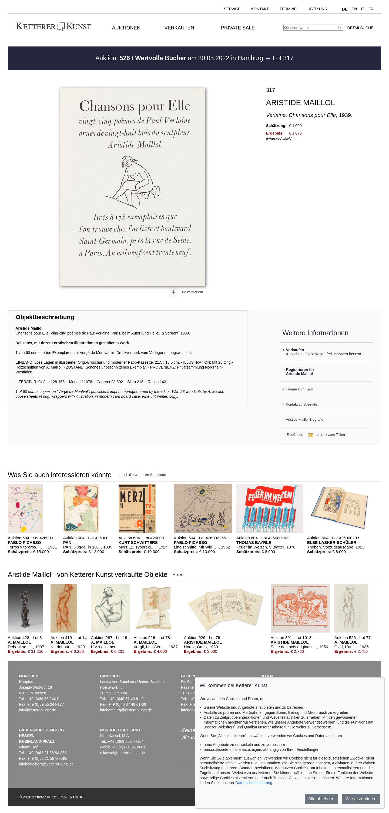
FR (371, 9)
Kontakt (260, 9)
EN (354, 9)
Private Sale (238, 28)
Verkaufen (179, 28)
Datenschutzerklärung (253, 783)
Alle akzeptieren (361, 799)
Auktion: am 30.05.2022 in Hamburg (180, 58)
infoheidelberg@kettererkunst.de (46, 764)
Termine (288, 9)
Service (232, 9)
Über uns (317, 9)
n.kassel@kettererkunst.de (122, 753)
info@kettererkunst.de (37, 710)
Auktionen (126, 28)
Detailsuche (360, 28)
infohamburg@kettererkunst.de (126, 710)
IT (362, 9)
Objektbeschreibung (45, 317)
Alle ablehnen (321, 799)
